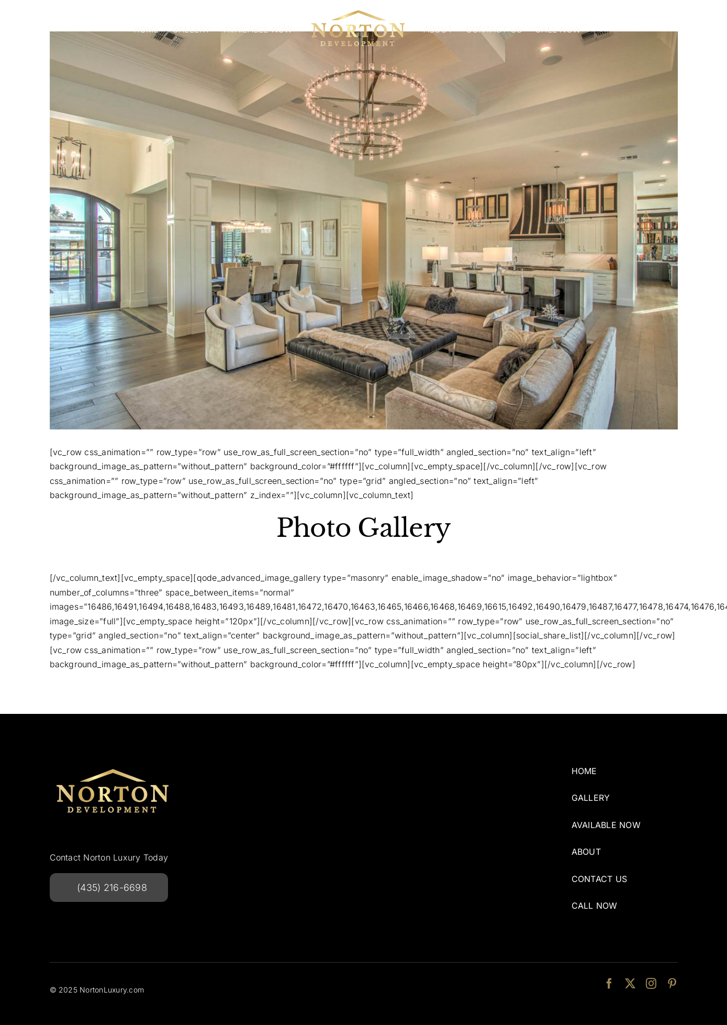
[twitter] (630, 983)
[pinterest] (672, 983)
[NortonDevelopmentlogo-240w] (112, 765)
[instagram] (651, 983)
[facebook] (609, 983)
